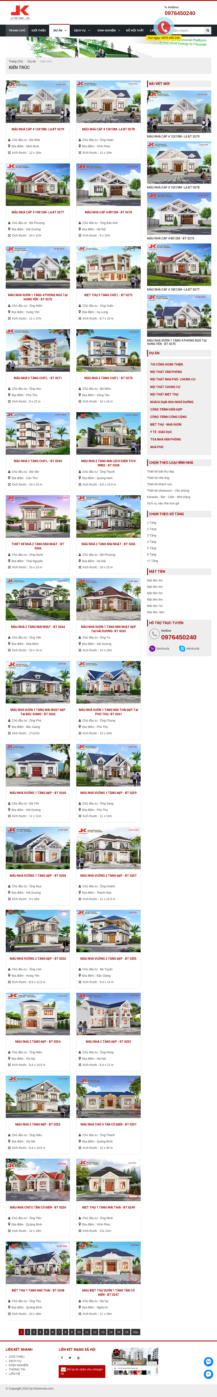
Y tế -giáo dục (161, 432)
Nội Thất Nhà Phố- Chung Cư (172, 379)
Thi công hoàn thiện (166, 364)
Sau (135, 1332)
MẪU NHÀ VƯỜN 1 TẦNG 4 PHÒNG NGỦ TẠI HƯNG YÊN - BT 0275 (177, 342)
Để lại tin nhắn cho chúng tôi (81, 1371)
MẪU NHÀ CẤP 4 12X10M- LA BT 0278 (173, 187)
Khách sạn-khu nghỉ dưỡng (171, 402)
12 (95, 1332)
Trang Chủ (16, 61)
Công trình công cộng (168, 417)
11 (87, 1332)
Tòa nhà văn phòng (165, 439)
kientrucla (163, 648)
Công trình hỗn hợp (166, 409)
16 (126, 1332)
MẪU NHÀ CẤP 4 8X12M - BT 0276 (170, 238)
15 (119, 1332)
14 (111, 1332)
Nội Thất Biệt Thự (164, 394)
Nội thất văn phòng (166, 372)
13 (102, 1332)
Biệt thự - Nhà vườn (165, 424)
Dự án (32, 61)
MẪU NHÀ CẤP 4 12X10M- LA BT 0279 (173, 136)
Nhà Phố (156, 447)
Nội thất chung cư (165, 387)
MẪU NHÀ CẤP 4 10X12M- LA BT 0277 (173, 289)
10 (79, 1332)
